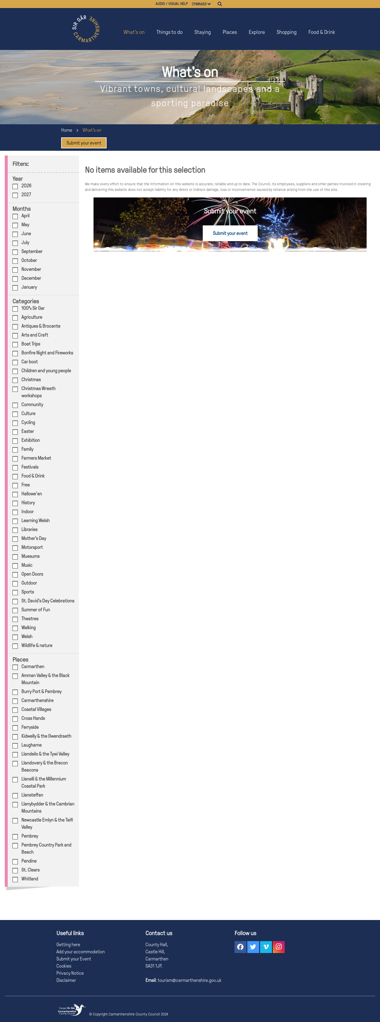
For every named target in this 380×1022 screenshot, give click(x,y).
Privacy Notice (70, 973)
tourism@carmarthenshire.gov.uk (189, 980)
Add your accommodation (80, 951)
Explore (257, 32)
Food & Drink (321, 32)
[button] (240, 947)
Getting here (68, 944)
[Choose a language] (211, 4)
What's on (134, 32)
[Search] (219, 4)
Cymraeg (199, 4)
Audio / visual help (172, 4)
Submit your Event (73, 958)
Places (230, 32)
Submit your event (83, 142)
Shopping (287, 32)
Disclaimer (66, 980)
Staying (202, 32)
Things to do (169, 32)
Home (66, 130)
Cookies (63, 965)
